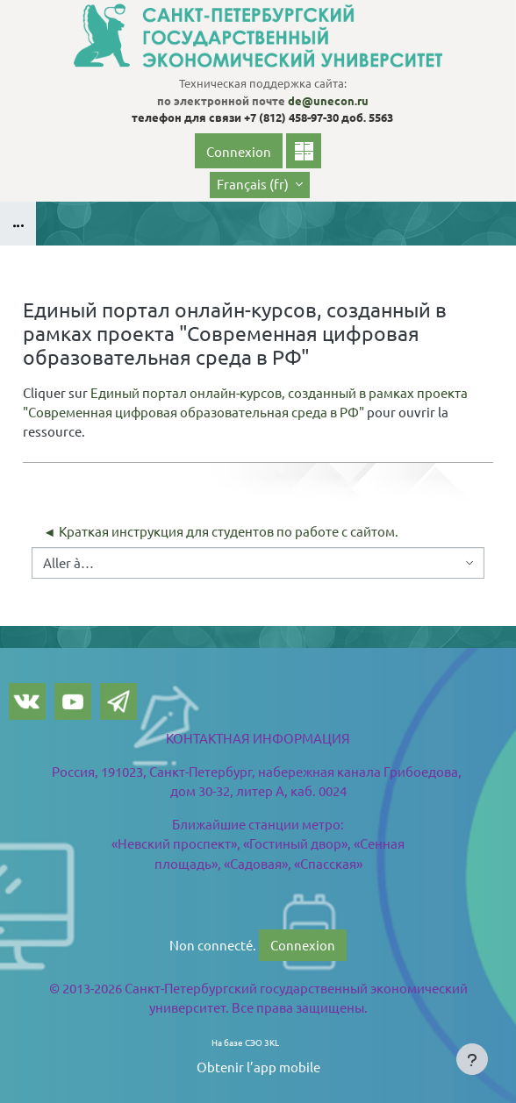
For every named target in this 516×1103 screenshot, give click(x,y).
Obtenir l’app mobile (258, 1066)
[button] (260, 185)
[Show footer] (472, 1059)
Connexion (238, 151)
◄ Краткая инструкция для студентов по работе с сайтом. (220, 531)
